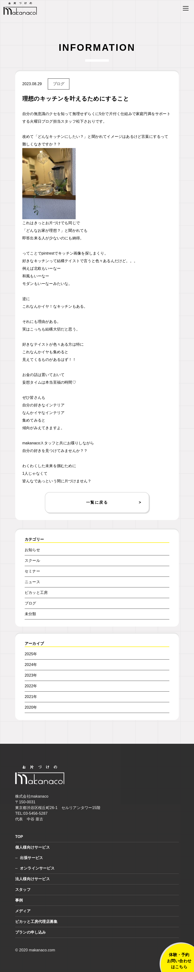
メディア (23, 911)
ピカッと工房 (36, 593)
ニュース (32, 582)
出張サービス (31, 858)
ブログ (59, 84)
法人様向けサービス (32, 879)
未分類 (30, 614)
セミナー (32, 571)
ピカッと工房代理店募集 (36, 922)
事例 (19, 900)
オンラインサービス (37, 868)
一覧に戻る (97, 502)
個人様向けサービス (32, 847)
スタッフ (23, 890)
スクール (32, 560)
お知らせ (32, 550)
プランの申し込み (30, 932)
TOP (19, 837)
